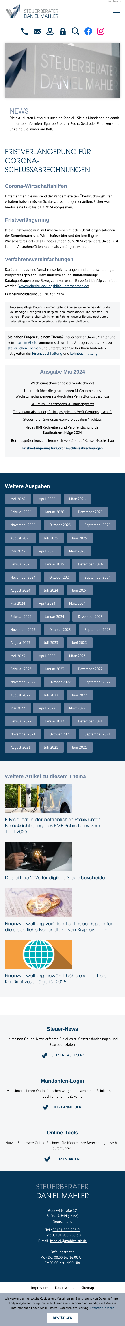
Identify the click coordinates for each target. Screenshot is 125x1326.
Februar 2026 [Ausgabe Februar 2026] (21, 511)
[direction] (50, 31)
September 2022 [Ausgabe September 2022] (98, 681)
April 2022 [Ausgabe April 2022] (47, 708)
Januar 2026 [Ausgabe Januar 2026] (54, 511)
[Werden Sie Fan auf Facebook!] (88, 31)
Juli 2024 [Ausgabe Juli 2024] (51, 590)
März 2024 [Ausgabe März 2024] (77, 603)
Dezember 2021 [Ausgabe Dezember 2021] (90, 721)
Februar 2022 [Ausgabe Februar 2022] (21, 721)
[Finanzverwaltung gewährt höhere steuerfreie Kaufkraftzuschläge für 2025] (62, 963)
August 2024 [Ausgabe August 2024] (20, 590)
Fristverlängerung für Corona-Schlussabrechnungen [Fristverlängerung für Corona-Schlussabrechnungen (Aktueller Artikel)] (62, 448)
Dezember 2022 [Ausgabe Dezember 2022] (90, 668)
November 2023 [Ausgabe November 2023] (23, 629)
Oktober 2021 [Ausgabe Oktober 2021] (60, 734)
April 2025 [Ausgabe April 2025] (47, 551)
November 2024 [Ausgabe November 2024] (23, 577)
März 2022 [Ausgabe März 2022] (77, 708)
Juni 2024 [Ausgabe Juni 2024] (79, 590)
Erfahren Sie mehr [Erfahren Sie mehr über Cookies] (102, 1308)
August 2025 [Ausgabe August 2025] (20, 538)
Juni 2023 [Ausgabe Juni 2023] (79, 642)
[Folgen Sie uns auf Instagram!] (100, 31)
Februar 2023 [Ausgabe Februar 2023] (21, 668)
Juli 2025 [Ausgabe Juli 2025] (51, 538)
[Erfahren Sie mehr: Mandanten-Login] (62, 1107)
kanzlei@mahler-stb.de (68, 1240)
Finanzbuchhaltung (47, 353)
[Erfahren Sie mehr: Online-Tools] (62, 1159)
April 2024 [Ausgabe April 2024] (47, 603)
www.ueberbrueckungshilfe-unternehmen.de (53, 285)
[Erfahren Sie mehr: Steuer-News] (62, 1055)
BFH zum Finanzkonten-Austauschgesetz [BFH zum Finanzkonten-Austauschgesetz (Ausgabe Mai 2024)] (62, 403)
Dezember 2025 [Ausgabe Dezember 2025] (90, 511)
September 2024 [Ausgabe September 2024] (98, 577)
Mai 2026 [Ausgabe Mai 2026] (18, 498)
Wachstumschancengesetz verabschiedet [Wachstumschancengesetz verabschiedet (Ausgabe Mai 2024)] (62, 383)
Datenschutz (65, 1287)
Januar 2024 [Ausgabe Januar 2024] (54, 616)
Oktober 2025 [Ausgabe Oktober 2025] (60, 524)
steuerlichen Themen (24, 348)
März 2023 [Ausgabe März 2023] (77, 655)
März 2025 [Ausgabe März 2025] (77, 551)
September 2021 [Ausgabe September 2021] (98, 734)
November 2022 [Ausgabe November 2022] (23, 681)
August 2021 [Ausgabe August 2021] (20, 747)
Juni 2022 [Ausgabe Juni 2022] (79, 695)
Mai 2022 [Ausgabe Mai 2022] (18, 708)
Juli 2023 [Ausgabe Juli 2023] (51, 642)
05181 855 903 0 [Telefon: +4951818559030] (66, 1229)
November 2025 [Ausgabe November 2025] (23, 524)
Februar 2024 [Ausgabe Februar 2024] (21, 616)
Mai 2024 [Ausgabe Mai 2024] (18, 603)
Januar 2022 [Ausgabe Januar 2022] (54, 721)
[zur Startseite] (52, 12)
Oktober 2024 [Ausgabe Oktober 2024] (60, 577)
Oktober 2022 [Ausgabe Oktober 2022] (60, 681)
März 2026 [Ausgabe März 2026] (77, 498)
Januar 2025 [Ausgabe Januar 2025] (54, 564)
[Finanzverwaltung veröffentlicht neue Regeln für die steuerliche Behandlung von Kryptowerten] (62, 911)
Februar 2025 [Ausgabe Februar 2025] (21, 564)
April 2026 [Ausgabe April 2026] (47, 498)
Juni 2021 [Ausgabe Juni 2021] (79, 747)
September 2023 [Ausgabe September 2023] (98, 629)
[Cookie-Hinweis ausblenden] (62, 1318)
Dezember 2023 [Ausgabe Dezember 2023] (90, 616)
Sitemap (87, 1287)
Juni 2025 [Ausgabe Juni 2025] (79, 538)
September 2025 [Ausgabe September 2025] (98, 524)
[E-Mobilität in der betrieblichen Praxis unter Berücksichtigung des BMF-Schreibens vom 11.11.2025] (62, 810)
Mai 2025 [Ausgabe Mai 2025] (18, 551)
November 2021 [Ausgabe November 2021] (23, 734)
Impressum (39, 1287)
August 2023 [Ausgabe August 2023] (20, 642)
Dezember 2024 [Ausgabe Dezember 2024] (90, 564)
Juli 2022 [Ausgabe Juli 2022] (51, 695)
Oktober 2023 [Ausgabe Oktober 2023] (60, 629)
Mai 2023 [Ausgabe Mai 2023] (18, 655)
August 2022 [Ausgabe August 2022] (20, 695)
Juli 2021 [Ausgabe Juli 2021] (51, 747)
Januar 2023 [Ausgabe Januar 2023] (54, 668)
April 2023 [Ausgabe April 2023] (47, 655)
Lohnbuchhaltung (83, 353)
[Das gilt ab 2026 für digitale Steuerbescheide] (62, 862)
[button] (24, 31)
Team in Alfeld (26, 342)
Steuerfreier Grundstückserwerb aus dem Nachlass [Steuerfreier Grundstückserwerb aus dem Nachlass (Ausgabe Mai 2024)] (62, 419)
